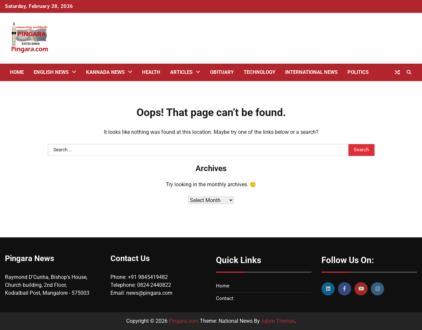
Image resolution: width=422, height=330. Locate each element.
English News (51, 72)
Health (151, 72)
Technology (259, 72)
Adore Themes (278, 321)
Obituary (222, 72)
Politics (358, 72)
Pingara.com (183, 321)
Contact (224, 298)
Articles (181, 72)
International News (311, 72)
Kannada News (105, 72)
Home (17, 72)
